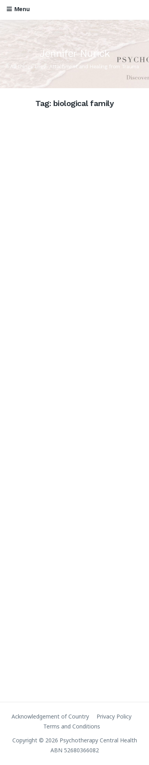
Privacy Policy (114, 716)
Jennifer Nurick (74, 53)
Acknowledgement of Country (50, 716)
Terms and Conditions (71, 726)
